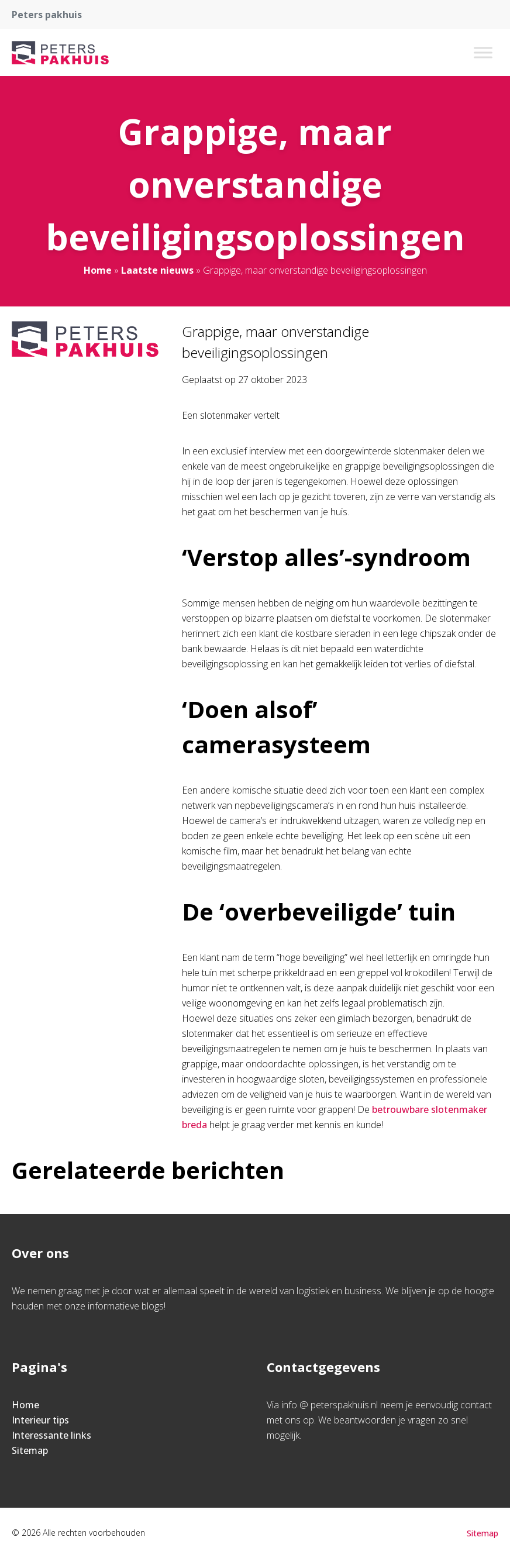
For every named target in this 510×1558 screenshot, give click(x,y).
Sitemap (30, 1450)
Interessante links (51, 1435)
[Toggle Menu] (483, 52)
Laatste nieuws (157, 270)
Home (98, 270)
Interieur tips (40, 1420)
